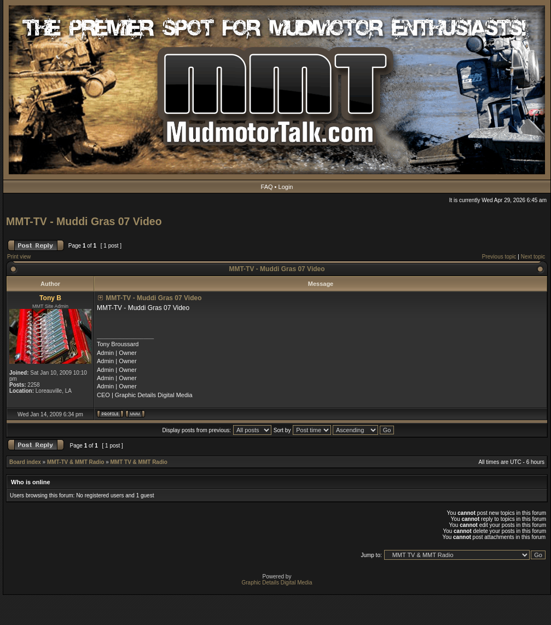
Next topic (533, 257)
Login (286, 187)
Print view (19, 257)
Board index (25, 462)
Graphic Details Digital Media (277, 583)
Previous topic (499, 257)
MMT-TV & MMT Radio (75, 462)
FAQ (267, 187)
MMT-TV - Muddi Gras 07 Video (84, 221)
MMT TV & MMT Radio (138, 462)
